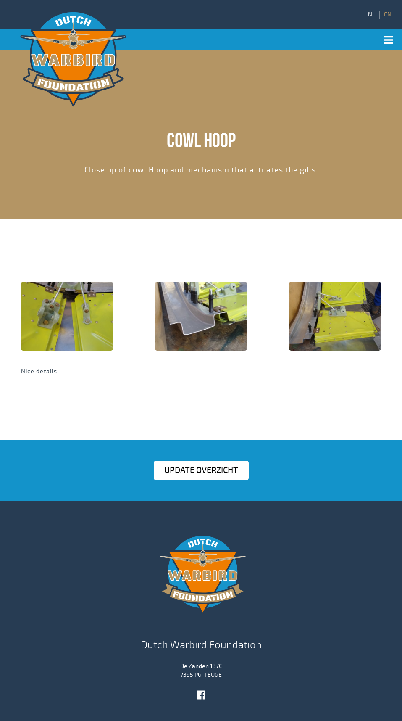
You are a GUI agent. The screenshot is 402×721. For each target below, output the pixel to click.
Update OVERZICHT (201, 470)
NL (371, 15)
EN (387, 15)
